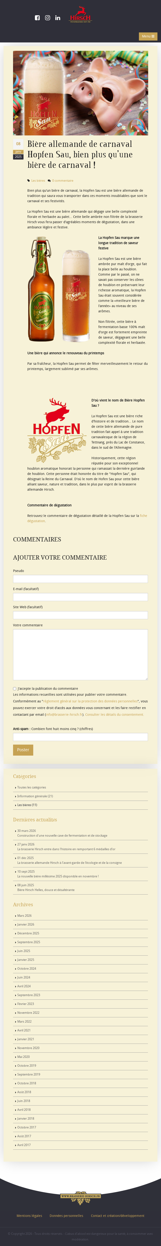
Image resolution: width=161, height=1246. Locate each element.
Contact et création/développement (118, 1216)
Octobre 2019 (26, 1065)
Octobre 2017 (26, 1127)
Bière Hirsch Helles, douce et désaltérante (46, 888)
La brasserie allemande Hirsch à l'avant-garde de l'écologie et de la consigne (69, 860)
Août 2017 (24, 1136)
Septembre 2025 (28, 942)
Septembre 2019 (28, 1074)
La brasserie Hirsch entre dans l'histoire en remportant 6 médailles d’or (66, 847)
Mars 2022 (24, 1021)
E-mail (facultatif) (26, 589)
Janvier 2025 (25, 960)
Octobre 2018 (26, 1083)
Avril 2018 (24, 1110)
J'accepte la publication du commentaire (45, 689)
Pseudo (18, 571)
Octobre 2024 (26, 968)
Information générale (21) (35, 796)
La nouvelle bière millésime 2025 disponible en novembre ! (58, 874)
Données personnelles (66, 1216)
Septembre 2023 (28, 995)
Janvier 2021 (25, 1039)
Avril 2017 (24, 1145)
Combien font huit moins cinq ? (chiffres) (53, 729)
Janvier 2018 (25, 1118)
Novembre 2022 (28, 1012)
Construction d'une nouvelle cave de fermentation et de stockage (62, 833)
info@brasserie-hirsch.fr (64, 715)
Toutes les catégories (31, 787)
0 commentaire (62, 180)
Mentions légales (29, 1216)
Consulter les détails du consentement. (114, 715)
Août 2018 (24, 1092)
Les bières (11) (27, 805)
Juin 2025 (23, 951)
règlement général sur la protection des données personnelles (90, 701)
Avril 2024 (24, 986)
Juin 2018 (23, 1101)
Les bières (38, 180)
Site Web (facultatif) (28, 607)
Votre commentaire (28, 625)
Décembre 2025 (28, 933)
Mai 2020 (23, 1057)
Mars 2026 (24, 915)
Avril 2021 (24, 1030)
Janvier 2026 (25, 924)
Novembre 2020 (28, 1048)
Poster (23, 749)
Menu (148, 36)
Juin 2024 (23, 977)
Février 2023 (25, 1004)
